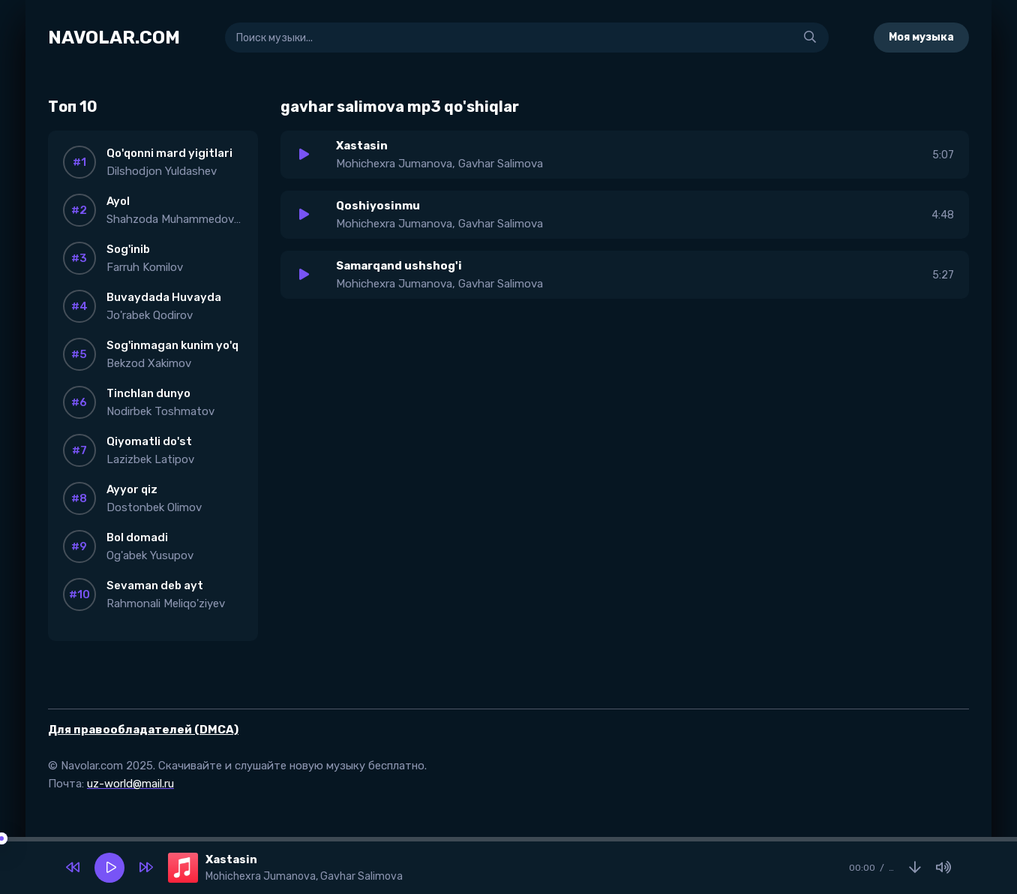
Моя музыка (921, 37)
